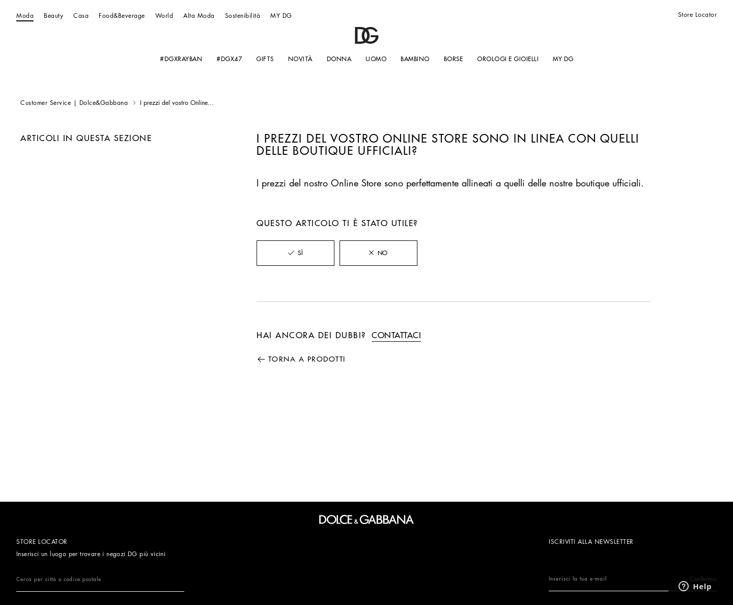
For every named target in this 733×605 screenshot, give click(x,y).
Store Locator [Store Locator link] (697, 15)
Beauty (53, 16)
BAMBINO (415, 59)
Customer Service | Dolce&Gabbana (74, 103)
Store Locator (42, 542)
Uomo (375, 59)
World (164, 16)
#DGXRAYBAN (181, 59)
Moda (25, 16)
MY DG (281, 16)
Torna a (307, 359)
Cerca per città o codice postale (58, 579)
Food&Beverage (122, 16)
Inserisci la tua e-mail (633, 579)
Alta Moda (199, 16)
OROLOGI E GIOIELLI (508, 59)
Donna (338, 59)
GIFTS (265, 59)
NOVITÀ (300, 59)
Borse (453, 59)
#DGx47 (229, 59)
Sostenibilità (243, 16)
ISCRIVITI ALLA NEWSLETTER (591, 542)
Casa (81, 16)
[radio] (295, 253)
